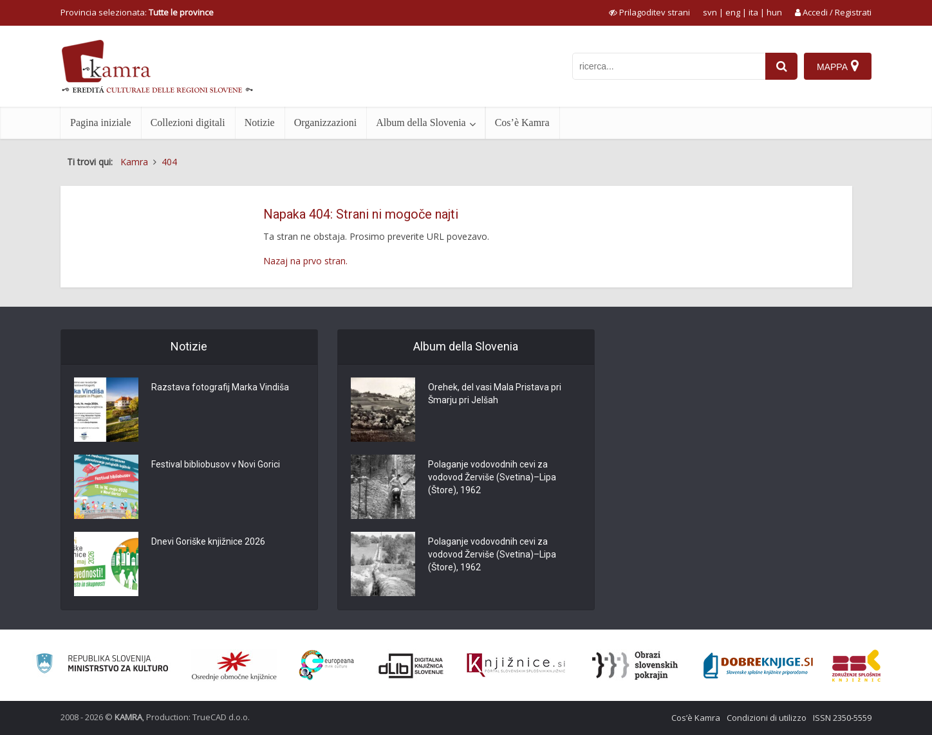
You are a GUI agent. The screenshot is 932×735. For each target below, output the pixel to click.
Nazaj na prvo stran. (305, 261)
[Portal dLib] (411, 665)
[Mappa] (837, 66)
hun (774, 12)
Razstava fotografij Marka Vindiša (220, 387)
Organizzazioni (325, 122)
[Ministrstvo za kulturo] (102, 665)
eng (732, 12)
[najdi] (781, 66)
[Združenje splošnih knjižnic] (856, 665)
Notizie (260, 122)
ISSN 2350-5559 (842, 717)
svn (710, 12)
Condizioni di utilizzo (766, 717)
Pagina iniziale (100, 122)
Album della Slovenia (421, 122)
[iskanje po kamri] (668, 66)
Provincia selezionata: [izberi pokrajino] (137, 12)
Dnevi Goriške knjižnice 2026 (208, 541)
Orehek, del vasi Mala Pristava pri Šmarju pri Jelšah (494, 393)
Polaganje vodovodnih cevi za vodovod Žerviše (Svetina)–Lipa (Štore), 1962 (492, 477)
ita (753, 12)
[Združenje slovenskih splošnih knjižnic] (516, 665)
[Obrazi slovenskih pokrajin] (635, 665)
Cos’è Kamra (522, 122)
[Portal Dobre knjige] (758, 665)
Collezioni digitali (188, 122)
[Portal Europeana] (327, 665)
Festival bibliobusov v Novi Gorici (215, 464)
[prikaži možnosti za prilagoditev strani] (649, 12)
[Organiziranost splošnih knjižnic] (234, 665)
